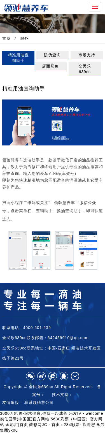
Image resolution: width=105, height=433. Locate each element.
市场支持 (86, 55)
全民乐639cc (84, 69)
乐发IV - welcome (86, 413)
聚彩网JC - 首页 (44, 424)
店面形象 (50, 66)
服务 (24, 38)
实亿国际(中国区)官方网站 (24, 419)
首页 (6, 38)
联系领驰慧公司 (39, 402)
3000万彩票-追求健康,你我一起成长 (33, 413)
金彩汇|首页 (17, 424)
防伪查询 (52, 55)
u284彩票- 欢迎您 (78, 424)
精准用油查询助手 (18, 58)
